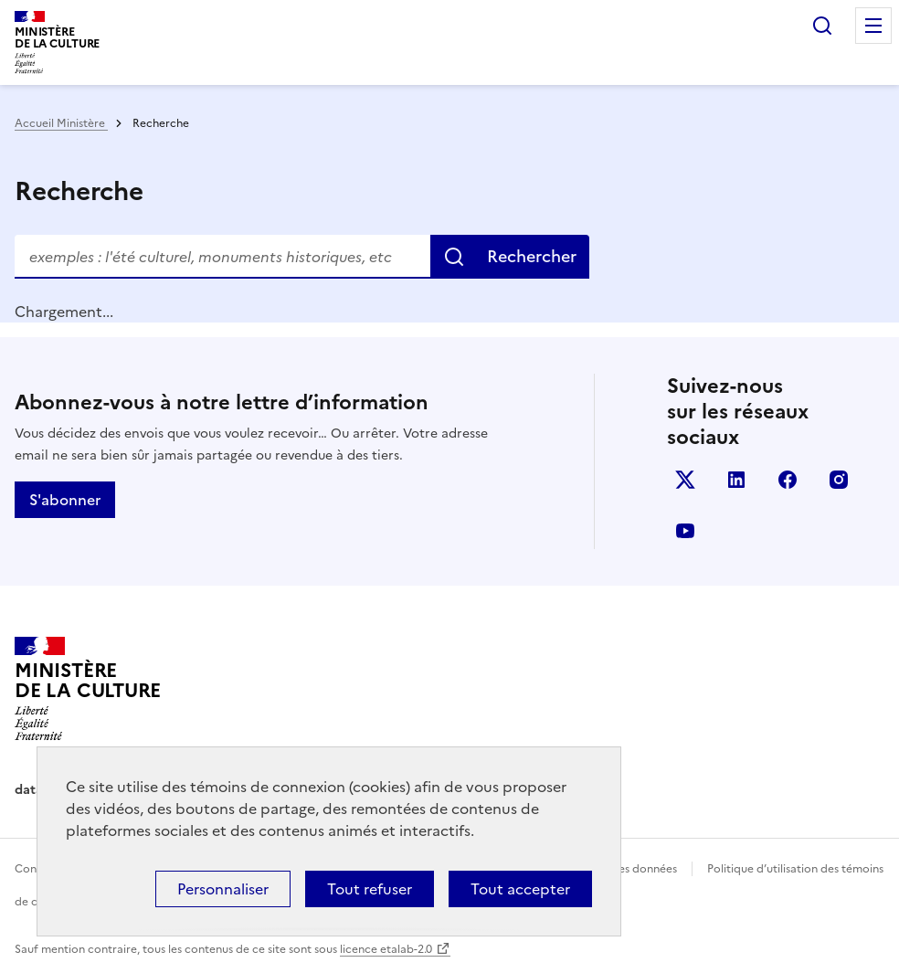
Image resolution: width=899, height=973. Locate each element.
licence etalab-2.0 (386, 949)
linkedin (736, 479)
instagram (838, 479)
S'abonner (64, 500)
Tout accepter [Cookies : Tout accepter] (520, 889)
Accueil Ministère (61, 123)
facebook (787, 479)
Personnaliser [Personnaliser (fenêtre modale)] (223, 889)
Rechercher (822, 25)
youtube (685, 531)
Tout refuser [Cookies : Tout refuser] (369, 889)
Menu (873, 25)
